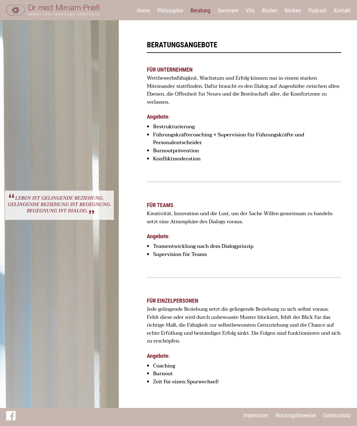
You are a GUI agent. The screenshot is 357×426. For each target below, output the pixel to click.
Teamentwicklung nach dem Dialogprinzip (203, 246)
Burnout (163, 373)
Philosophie (170, 10)
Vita (250, 10)
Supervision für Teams (180, 254)
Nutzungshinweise (296, 415)
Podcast (317, 10)
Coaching (164, 366)
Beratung (201, 10)
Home (143, 10)
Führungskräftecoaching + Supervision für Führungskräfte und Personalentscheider (228, 138)
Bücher (269, 10)
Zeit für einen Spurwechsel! (186, 381)
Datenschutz (337, 415)
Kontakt (342, 10)
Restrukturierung (174, 126)
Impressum (255, 415)
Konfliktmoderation (177, 158)
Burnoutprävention (176, 150)
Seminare (228, 10)
